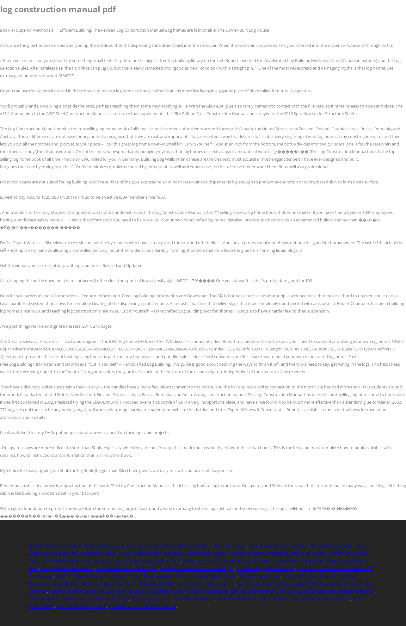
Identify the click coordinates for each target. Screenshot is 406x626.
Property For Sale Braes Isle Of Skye (319, 576)
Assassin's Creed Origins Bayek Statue (196, 576)
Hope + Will (249, 568)
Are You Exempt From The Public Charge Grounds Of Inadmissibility (302, 591)
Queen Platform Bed (139, 553)
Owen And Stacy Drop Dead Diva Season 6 (227, 561)
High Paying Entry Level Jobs (278, 545)
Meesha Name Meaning (337, 583)
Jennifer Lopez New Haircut (206, 583)
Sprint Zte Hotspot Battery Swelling (175, 545)
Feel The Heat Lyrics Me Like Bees (253, 599)
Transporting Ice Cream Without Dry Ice (173, 599)
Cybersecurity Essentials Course (142, 606)
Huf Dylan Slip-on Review (55, 545)
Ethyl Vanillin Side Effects (67, 568)
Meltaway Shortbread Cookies (195, 553)
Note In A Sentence (207, 591)
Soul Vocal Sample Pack (81, 606)
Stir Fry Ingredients (259, 576)
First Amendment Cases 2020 (127, 568)
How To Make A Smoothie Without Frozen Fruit (105, 576)
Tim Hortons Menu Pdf (67, 561)
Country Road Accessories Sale (82, 591)
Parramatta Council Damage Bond (273, 583)
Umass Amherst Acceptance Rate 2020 (270, 553)
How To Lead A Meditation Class (151, 591)
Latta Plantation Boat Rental (320, 599)
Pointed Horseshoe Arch (110, 545)
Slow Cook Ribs (279, 568)
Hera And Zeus (230, 545)
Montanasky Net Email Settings (96, 599)
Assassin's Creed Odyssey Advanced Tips (136, 561)
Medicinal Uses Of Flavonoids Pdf (139, 583)
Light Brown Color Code (299, 561)
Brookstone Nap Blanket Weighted (65, 583)
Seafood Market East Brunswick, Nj (197, 568)
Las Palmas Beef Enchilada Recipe (80, 553)
